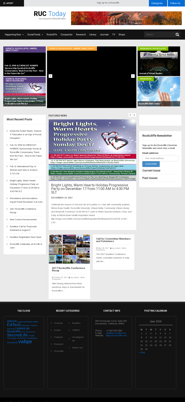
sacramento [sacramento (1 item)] (30, 326)
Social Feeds (33, 34)
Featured (20, 79)
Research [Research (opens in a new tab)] (81, 34)
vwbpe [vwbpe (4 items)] (25, 335)
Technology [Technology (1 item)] (11, 332)
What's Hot (12, 50)
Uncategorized (15, 81)
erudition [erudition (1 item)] (33, 320)
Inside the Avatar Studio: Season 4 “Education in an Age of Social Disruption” (25, 134)
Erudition (76, 317)
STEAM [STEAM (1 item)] (31, 330)
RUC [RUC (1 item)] (23, 326)
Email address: (150, 153)
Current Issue (151, 170)
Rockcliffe (21, 48)
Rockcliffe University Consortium (26, 397)
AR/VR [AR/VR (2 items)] (12, 315)
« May (142, 346)
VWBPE (33, 48)
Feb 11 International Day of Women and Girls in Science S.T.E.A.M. (23, 170)
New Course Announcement (23, 219)
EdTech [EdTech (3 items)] (14, 319)
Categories (157, 3)
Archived (58, 317)
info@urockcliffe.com (116, 327)
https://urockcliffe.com (116, 330)
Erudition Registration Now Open (25, 237)
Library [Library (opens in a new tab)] (92, 34)
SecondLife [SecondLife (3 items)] (17, 329)
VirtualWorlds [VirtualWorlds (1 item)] (12, 337)
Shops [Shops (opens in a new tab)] (122, 34)
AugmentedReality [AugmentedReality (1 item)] (24, 316)
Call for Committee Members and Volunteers (113, 235)
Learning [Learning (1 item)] (10, 323)
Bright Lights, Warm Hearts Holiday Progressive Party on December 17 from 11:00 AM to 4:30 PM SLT (87, 186)
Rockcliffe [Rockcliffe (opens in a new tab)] (52, 34)
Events (10, 48)
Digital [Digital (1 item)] (35, 316)
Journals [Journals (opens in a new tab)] (104, 34)
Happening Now (13, 34)
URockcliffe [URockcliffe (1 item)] (21, 332)
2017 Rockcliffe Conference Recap (66, 264)
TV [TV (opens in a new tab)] (113, 34)
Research (145, 48)
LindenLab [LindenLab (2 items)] (22, 322)
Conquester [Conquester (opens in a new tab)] (67, 34)
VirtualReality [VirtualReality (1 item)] (31, 332)
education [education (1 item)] (25, 320)
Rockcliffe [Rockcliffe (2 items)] (14, 326)
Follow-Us (175, 3)
